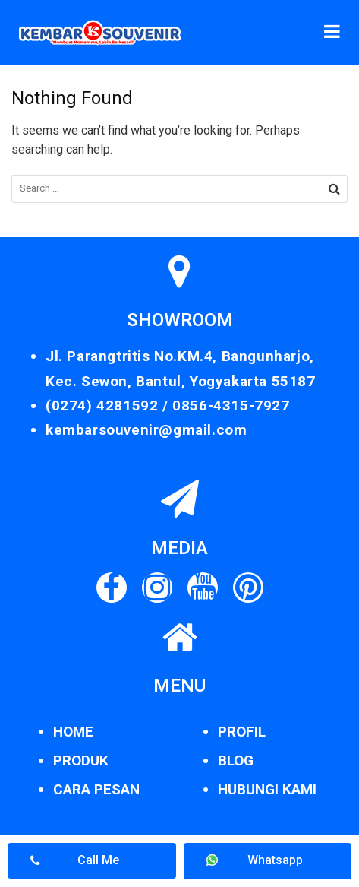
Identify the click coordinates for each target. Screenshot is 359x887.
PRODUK (81, 760)
